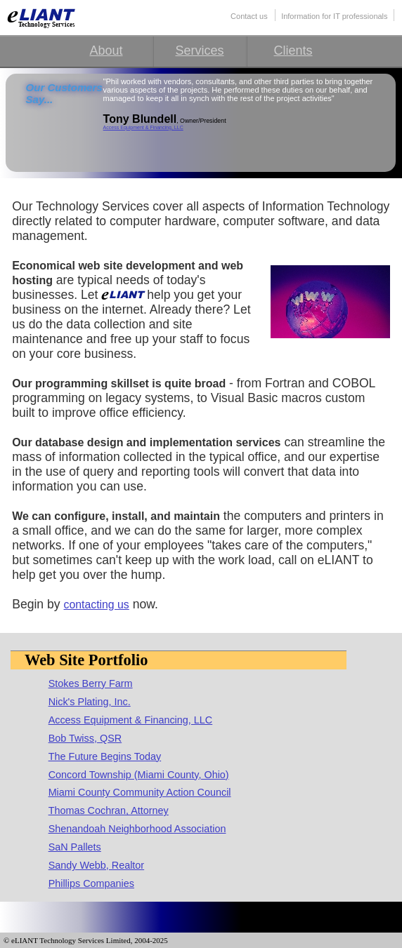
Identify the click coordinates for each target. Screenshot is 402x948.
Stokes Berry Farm (90, 683)
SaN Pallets (74, 847)
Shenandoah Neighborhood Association (137, 828)
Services (199, 51)
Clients (292, 51)
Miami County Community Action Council (139, 792)
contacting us (96, 604)
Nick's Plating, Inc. (89, 701)
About (105, 51)
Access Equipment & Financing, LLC (143, 127)
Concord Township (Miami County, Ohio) (138, 774)
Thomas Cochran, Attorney (108, 810)
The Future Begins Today (105, 756)
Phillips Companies (91, 883)
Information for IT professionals (334, 16)
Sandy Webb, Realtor (96, 865)
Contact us (249, 16)
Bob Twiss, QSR (85, 738)
